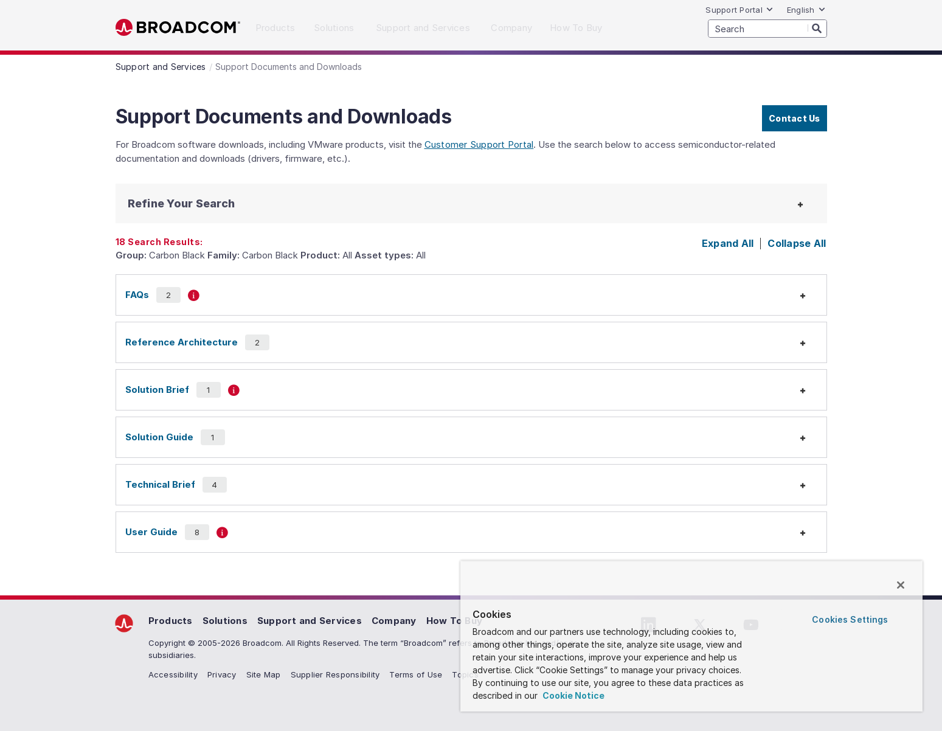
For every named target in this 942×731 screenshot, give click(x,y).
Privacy (222, 674)
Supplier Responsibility (335, 674)
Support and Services (309, 620)
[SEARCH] (767, 28)
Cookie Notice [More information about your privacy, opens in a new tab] (572, 695)
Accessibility (173, 674)
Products (170, 620)
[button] (207, 203)
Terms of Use (415, 674)
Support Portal (739, 10)
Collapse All (796, 243)
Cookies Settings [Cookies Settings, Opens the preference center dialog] (850, 619)
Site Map (263, 674)
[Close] (900, 585)
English (806, 10)
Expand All (728, 243)
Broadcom (178, 27)
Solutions (225, 620)
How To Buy (454, 620)
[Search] (817, 28)
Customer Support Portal (479, 144)
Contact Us (794, 118)
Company (394, 620)
